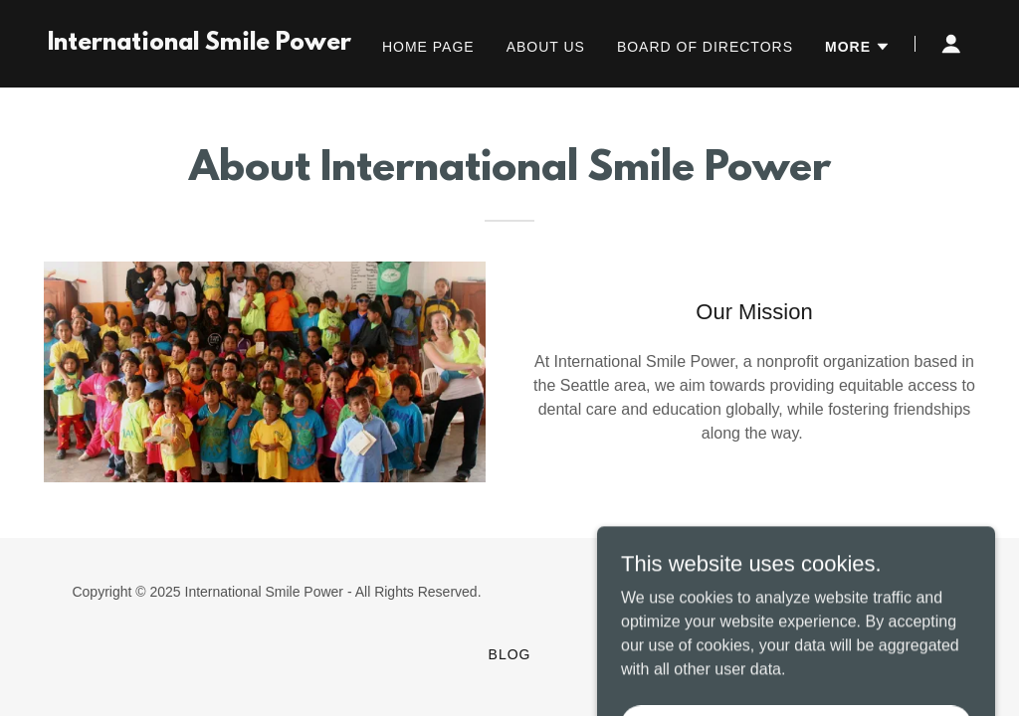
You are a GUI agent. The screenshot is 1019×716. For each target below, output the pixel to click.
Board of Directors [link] (705, 47)
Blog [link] (510, 654)
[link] (199, 44)
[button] (858, 47)
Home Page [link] (428, 47)
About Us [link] (546, 47)
